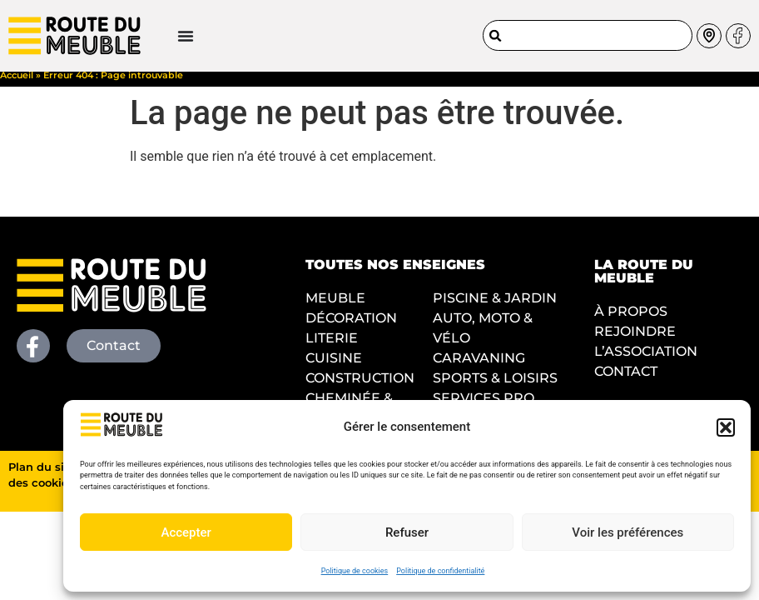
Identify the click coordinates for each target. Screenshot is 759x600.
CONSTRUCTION (359, 387)
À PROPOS (630, 320)
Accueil (16, 84)
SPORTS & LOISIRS (495, 387)
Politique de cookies (355, 571)
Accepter (186, 532)
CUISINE (333, 367)
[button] (725, 427)
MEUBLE (335, 307)
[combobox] (587, 32)
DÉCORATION (351, 327)
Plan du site (42, 476)
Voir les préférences (627, 532)
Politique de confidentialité (440, 571)
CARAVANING (479, 367)
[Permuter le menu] (133, 32)
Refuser (407, 532)
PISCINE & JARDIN (495, 307)
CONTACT (625, 380)
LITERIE (331, 347)
